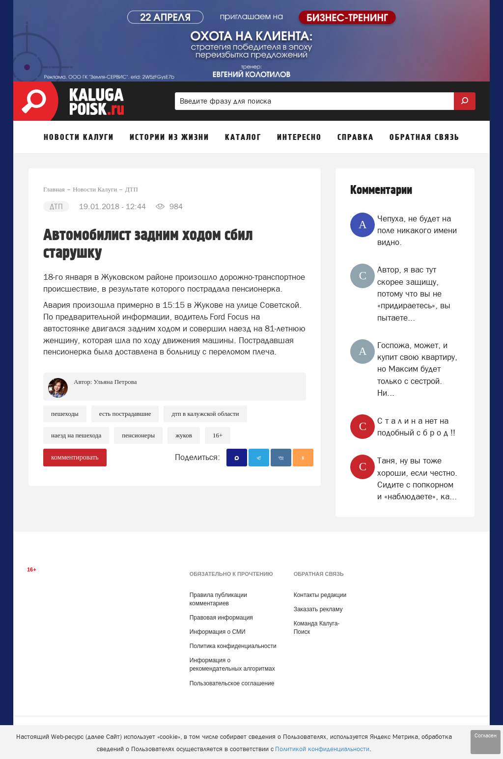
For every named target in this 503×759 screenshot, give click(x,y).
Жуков (183, 435)
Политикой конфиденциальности (322, 749)
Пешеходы (65, 413)
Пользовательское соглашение (232, 683)
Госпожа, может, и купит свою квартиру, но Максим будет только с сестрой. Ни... (417, 369)
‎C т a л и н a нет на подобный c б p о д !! (416, 426)
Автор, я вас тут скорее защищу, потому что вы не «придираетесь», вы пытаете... (413, 293)
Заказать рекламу (318, 609)
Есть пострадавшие (125, 413)
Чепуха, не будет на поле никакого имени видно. (417, 230)
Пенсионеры (138, 435)
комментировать (75, 457)
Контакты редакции (320, 595)
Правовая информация (221, 617)
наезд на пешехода (76, 435)
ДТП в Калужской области (205, 413)
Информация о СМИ (218, 631)
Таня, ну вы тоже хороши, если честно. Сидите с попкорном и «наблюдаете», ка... (417, 478)
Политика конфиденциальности (233, 646)
